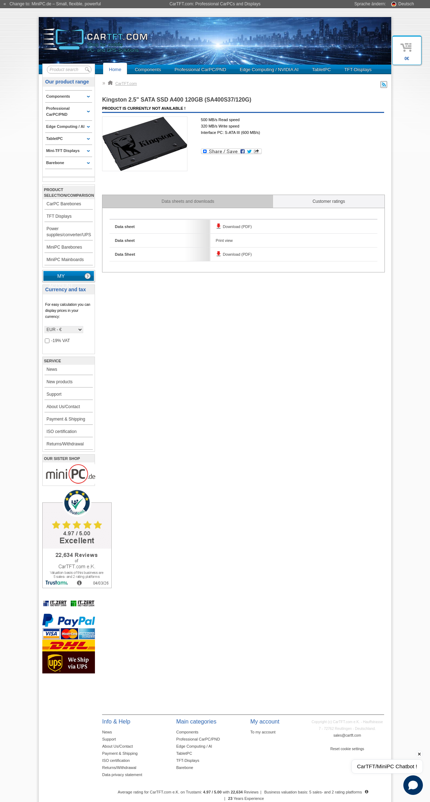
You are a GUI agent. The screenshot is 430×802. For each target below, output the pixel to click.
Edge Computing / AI (194, 746)
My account (61, 277)
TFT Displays (59, 216)
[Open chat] (413, 785)
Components (148, 69)
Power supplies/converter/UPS (69, 231)
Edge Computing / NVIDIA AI (269, 69)
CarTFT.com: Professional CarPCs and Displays (214, 3)
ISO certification (62, 431)
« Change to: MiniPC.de (52, 3)
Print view (224, 240)
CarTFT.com (122, 83)
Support (54, 394)
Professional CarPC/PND (200, 69)
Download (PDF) (237, 226)
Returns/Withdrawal (65, 443)
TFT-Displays (358, 69)
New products (60, 381)
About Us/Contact (63, 406)
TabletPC (321, 69)
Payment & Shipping (66, 419)
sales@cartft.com (347, 735)
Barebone (184, 767)
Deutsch (406, 3)
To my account (263, 732)
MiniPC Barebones (64, 247)
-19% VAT (57, 340)
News (52, 369)
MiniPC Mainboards (65, 259)
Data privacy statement (122, 775)
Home (115, 69)
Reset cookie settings (347, 749)
